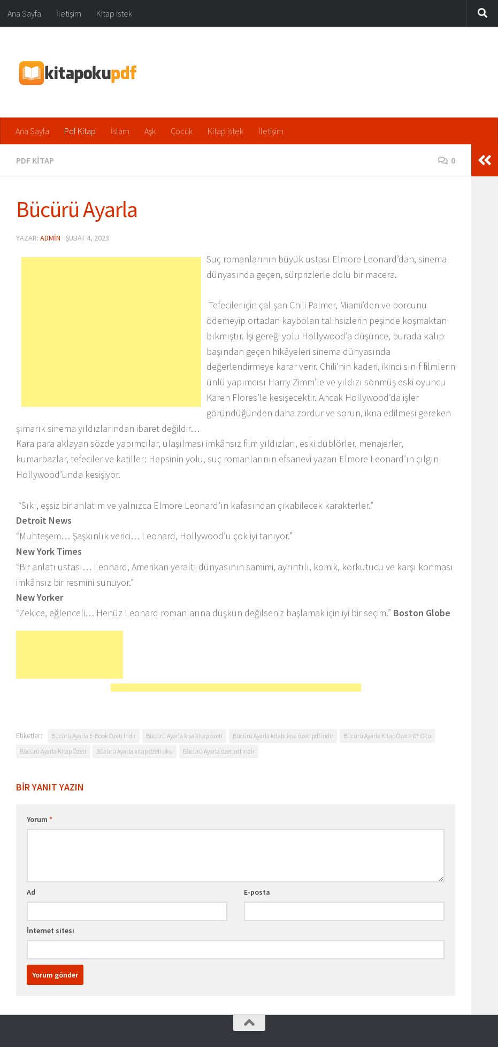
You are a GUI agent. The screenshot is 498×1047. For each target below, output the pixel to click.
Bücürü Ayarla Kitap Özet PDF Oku (387, 736)
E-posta (257, 892)
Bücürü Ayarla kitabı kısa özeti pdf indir (283, 736)
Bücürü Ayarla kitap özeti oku (134, 751)
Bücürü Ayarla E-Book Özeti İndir (93, 736)
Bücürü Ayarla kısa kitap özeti (184, 736)
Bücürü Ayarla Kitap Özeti (53, 751)
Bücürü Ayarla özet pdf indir (219, 751)
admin (50, 238)
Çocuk (182, 131)
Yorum (39, 819)
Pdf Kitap (80, 131)
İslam (120, 131)
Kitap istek (114, 13)
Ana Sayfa (24, 13)
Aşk (150, 131)
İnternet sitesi (50, 930)
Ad (31, 892)
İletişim (68, 13)
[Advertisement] (111, 332)
